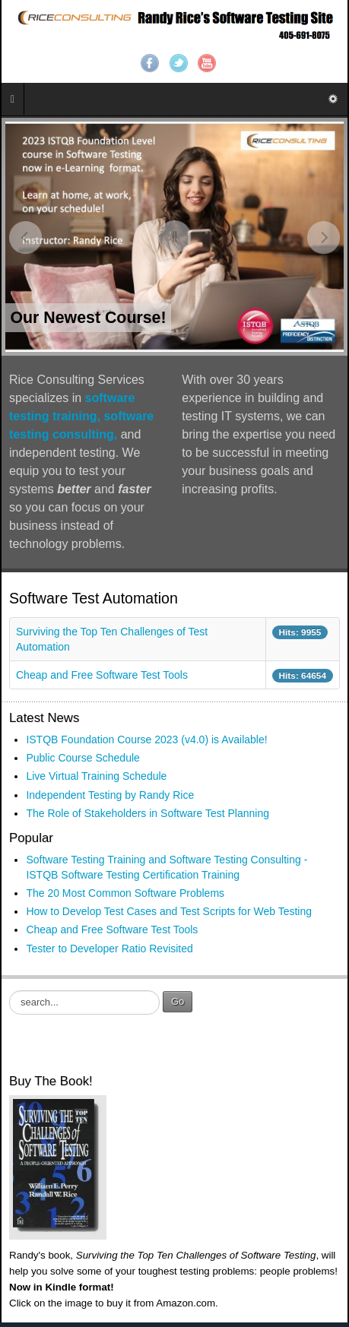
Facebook (150, 63)
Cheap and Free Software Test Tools (102, 675)
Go (177, 1001)
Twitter (179, 63)
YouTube (207, 63)
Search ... (9, 990)
